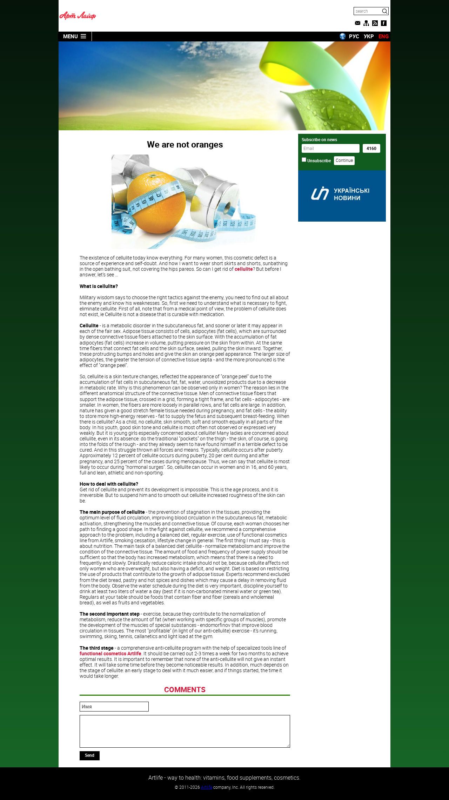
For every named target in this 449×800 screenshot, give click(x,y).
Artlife (206, 787)
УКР (369, 36)
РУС (354, 36)
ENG (383, 36)
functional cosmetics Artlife (110, 653)
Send (89, 755)
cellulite (244, 268)
